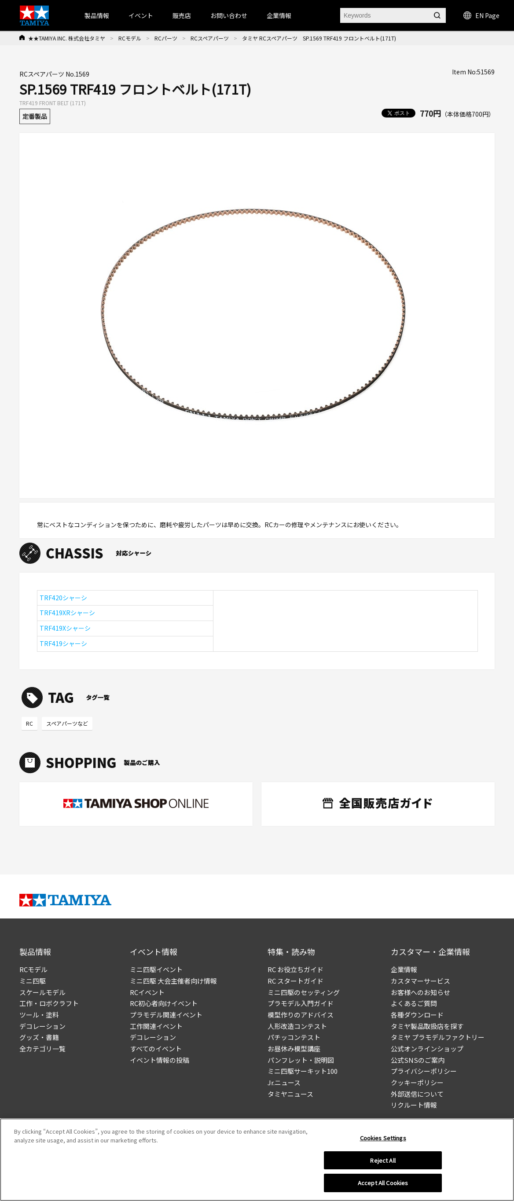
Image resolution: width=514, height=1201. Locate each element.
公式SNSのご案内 (417, 1060)
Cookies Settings (383, 1140)
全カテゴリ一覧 (42, 1048)
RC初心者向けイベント (164, 1003)
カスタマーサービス (420, 980)
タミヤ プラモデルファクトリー (438, 1037)
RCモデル (129, 38)
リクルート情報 (414, 1104)
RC (29, 723)
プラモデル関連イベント (166, 1014)
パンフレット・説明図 (301, 1060)
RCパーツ (165, 38)
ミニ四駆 (32, 980)
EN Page (481, 15)
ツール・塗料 (39, 1014)
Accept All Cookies (383, 1185)
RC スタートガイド (295, 980)
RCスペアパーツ (210, 38)
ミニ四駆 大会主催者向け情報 (173, 980)
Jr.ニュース (284, 1082)
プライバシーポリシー (424, 1071)
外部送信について (417, 1093)
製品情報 (96, 15)
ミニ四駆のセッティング (304, 992)
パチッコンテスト (294, 1037)
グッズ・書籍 (39, 1037)
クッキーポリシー (417, 1082)
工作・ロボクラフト (49, 1003)
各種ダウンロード (417, 1014)
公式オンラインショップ (427, 1048)
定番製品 (34, 116)
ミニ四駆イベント (156, 969)
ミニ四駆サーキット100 (303, 1071)
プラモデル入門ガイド (301, 1003)
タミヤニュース (290, 1093)
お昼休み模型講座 (294, 1048)
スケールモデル (42, 992)
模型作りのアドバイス (301, 1014)
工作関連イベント (156, 1026)
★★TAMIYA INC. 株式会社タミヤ (66, 38)
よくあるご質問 (414, 1003)
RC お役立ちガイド (295, 969)
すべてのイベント (156, 1048)
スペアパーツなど (67, 723)
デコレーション (42, 1026)
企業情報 (404, 969)
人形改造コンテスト (297, 1026)
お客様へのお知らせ (420, 992)
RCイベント (147, 992)
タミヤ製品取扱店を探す (427, 1026)
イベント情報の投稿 (159, 1060)
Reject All (382, 1162)
